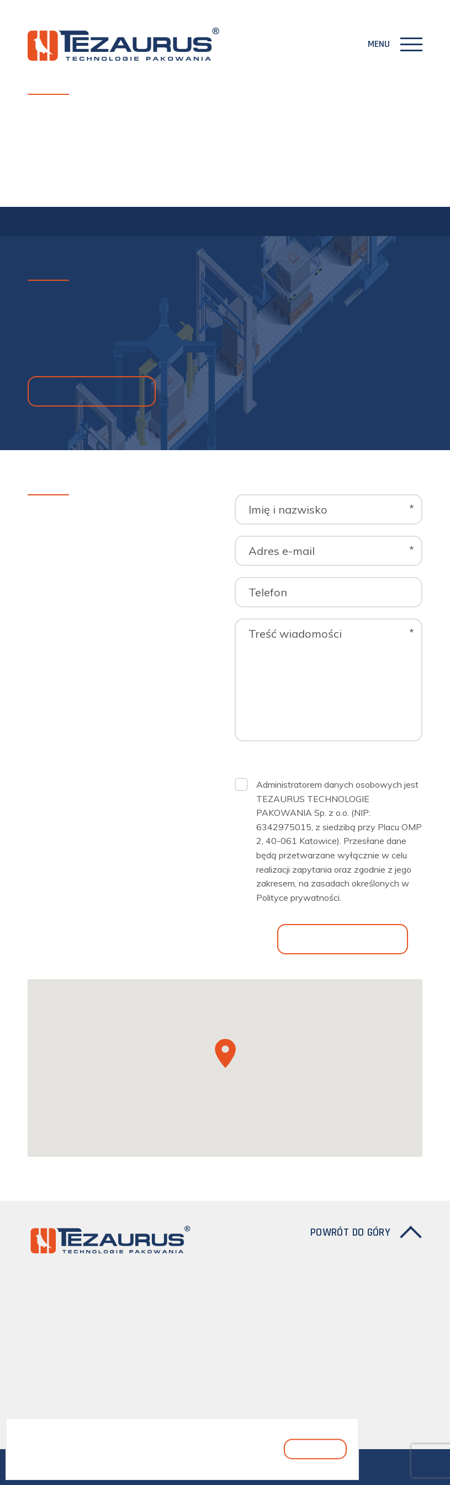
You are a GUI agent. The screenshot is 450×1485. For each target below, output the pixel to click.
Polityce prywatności (298, 897)
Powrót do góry (350, 1232)
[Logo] (123, 44)
